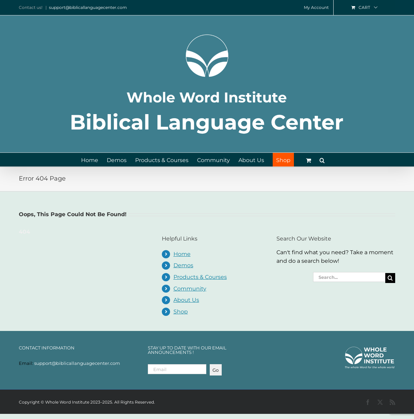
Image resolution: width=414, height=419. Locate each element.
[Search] (390, 278)
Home (182, 254)
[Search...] (349, 277)
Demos (183, 265)
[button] (322, 160)
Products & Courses (200, 277)
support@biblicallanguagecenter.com (88, 7)
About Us (186, 300)
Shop (180, 311)
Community (189, 288)
